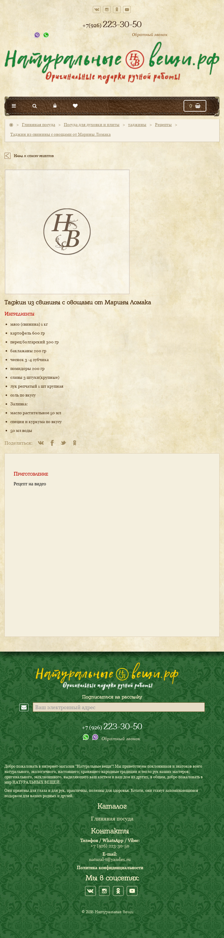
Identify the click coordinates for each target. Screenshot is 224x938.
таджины (137, 124)
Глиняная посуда (38, 124)
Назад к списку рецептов (34, 156)
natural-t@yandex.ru (110, 859)
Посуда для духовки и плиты (92, 124)
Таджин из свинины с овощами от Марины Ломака (60, 134)
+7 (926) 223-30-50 (109, 845)
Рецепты (163, 124)
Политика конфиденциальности (110, 867)
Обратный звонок (150, 34)
